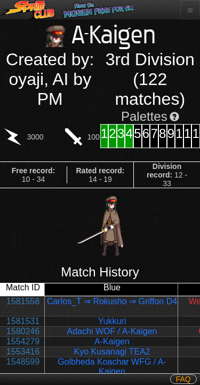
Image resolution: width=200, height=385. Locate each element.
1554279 (22, 341)
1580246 (22, 331)
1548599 (22, 361)
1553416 (22, 351)
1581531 (22, 321)
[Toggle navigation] (190, 9)
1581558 (22, 301)
